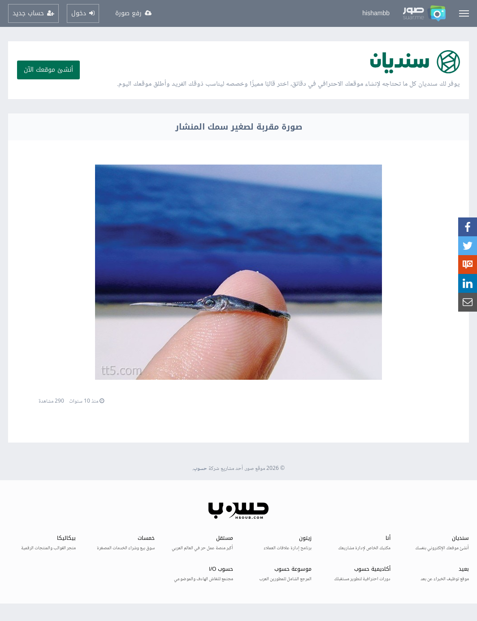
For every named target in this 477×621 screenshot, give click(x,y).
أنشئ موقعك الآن (48, 70)
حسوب (200, 468)
